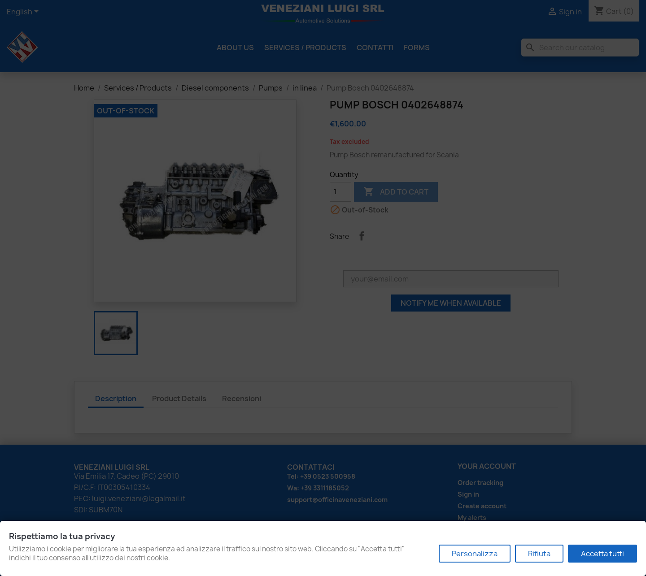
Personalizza (475, 554)
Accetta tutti (602, 554)
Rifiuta (539, 554)
